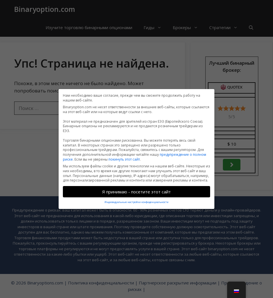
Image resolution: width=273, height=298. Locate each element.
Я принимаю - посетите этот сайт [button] (136, 189)
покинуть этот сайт (124, 156)
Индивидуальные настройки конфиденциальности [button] (136, 199)
